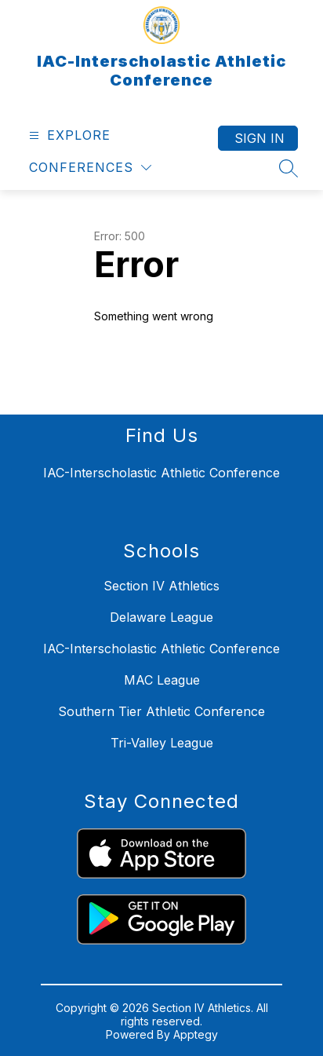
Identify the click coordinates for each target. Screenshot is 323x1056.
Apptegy (195, 1034)
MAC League (162, 680)
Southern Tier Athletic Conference (161, 711)
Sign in (259, 138)
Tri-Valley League (162, 743)
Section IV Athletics (161, 586)
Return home (139, 368)
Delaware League (161, 617)
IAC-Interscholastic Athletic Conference (161, 648)
